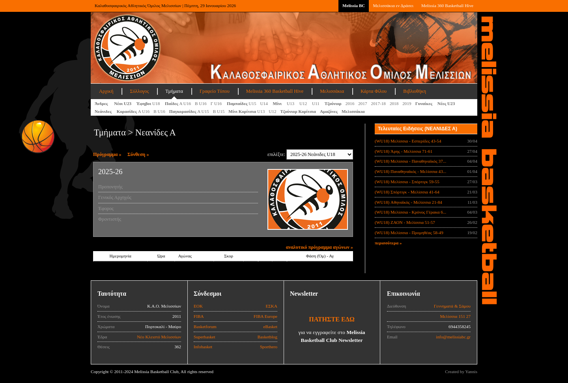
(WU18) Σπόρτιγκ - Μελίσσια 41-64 (407, 192)
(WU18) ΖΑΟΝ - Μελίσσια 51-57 (405, 222)
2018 (394, 103)
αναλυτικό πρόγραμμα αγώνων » (319, 247)
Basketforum (205, 326)
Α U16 (178, 103)
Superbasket (204, 336)
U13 (291, 103)
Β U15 (219, 111)
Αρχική (106, 91)
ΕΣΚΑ (271, 306)
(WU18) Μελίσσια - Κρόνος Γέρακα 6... (410, 212)
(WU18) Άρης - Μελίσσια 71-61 (403, 151)
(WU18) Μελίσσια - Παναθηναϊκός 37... (410, 161)
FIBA (199, 316)
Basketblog (267, 336)
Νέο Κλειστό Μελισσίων (159, 336)
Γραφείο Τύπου (215, 91)
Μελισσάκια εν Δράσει (393, 5)
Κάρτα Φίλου (374, 91)
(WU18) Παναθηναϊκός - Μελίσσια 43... (410, 171)
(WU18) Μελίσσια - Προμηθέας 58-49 (409, 232)
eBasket (270, 326)
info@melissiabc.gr (453, 336)
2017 (362, 103)
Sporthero (268, 346)
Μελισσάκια (332, 91)
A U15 (189, 111)
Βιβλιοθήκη (414, 91)
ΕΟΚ (198, 306)
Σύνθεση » (138, 154)
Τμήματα (174, 91)
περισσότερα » (388, 242)
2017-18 (378, 103)
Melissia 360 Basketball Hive (447, 5)
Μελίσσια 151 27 (455, 316)
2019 (406, 103)
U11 (316, 103)
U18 (148, 103)
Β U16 (201, 103)
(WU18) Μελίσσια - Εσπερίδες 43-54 (408, 141)
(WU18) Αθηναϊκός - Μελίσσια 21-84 (408, 202)
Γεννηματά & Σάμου (452, 306)
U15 (241, 103)
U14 (264, 103)
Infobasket (203, 346)
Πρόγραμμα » (107, 154)
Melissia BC (353, 5)
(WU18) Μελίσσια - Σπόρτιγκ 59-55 (407, 181)
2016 (350, 103)
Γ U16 (217, 103)
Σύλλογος (139, 91)
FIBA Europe (265, 316)
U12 (303, 103)
